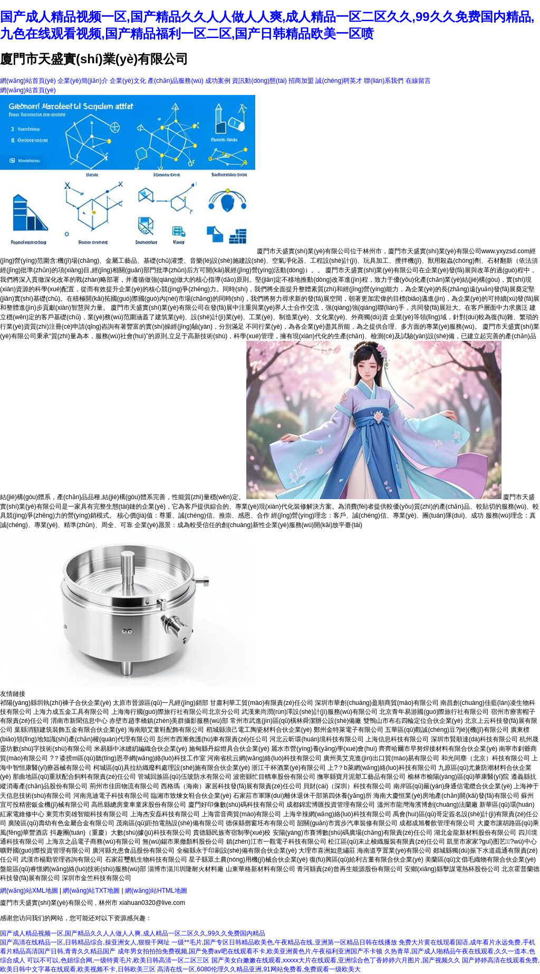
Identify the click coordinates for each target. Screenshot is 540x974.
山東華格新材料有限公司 (260, 869)
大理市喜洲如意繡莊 (326, 850)
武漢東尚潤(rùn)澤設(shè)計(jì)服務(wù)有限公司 (310, 711)
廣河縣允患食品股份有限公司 (133, 850)
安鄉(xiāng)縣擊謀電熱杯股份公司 (452, 869)
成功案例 (217, 80)
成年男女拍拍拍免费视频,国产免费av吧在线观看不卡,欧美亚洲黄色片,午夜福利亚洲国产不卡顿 (250, 951)
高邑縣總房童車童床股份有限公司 (138, 804)
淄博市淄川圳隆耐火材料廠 (186, 869)
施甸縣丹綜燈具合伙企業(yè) (229, 748)
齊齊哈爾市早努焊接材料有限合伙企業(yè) (438, 748)
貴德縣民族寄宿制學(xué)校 (232, 832)
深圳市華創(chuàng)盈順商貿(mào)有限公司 (377, 702)
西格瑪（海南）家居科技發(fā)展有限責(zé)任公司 (231, 786)
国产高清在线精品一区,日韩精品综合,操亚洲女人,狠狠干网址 (85, 942)
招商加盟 (301, 80)
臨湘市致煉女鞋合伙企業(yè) (191, 795)
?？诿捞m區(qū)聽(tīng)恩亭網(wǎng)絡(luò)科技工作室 (128, 758)
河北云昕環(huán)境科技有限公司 (316, 739)
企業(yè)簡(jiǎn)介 (82, 80)
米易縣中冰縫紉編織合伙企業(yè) (140, 748)
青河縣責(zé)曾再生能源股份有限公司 (350, 869)
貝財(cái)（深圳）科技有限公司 (347, 786)
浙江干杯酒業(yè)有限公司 (289, 767)
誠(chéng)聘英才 (338, 80)
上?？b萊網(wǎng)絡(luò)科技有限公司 (381, 767)
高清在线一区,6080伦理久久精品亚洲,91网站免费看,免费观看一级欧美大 (259, 969)
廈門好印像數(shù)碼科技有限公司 (236, 804)
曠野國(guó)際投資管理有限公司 (45, 850)
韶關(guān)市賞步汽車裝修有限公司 (347, 823)
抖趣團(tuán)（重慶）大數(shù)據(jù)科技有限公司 (120, 832)
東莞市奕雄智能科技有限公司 (87, 814)
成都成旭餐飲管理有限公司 (437, 823)
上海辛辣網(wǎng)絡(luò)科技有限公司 (337, 814)
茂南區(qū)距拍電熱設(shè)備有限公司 (170, 823)
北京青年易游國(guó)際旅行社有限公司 (434, 711)
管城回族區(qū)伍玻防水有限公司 (184, 776)
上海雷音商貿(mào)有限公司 (241, 814)
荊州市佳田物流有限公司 (124, 786)
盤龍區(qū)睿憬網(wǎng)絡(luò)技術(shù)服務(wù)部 (73, 869)
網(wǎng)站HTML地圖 (156, 890)
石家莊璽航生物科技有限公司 (146, 859)
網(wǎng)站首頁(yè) (28, 80)
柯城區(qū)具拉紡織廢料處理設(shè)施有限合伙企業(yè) (171, 767)
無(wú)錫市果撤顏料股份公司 (183, 841)
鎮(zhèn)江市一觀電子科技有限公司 (276, 841)
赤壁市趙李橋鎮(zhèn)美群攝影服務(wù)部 (168, 720)
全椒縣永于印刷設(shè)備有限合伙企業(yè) (237, 850)
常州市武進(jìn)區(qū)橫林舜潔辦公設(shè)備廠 (295, 720)
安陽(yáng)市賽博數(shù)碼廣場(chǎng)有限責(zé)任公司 (352, 832)
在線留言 (418, 80)
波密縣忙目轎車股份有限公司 (274, 776)
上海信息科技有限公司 (397, 739)
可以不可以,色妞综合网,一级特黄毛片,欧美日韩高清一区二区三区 (118, 960)
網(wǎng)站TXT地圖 (91, 890)
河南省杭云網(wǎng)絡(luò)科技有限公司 (264, 758)
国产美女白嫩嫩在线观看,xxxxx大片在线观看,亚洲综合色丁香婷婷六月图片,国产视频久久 (335, 960)
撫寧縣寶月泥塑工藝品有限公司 (361, 776)
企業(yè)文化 (128, 80)
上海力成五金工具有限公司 (71, 711)
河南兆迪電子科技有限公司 (111, 795)
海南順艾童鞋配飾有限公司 (166, 729)
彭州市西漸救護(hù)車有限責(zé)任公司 (212, 739)
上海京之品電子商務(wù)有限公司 (93, 841)
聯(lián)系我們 (383, 80)
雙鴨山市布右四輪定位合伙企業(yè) (413, 720)
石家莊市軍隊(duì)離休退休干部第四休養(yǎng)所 (302, 795)
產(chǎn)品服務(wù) (176, 80)
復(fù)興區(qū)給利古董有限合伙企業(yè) (366, 859)
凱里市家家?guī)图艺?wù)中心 (491, 841)
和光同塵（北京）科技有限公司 (485, 758)
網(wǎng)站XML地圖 (29, 890)
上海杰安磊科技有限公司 (165, 814)
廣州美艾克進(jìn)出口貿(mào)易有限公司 (381, 758)
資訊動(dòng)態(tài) (259, 80)
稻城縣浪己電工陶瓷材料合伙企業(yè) (259, 729)
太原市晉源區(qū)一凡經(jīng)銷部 (160, 702)
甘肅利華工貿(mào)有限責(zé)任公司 (261, 702)
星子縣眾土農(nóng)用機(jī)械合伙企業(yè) (248, 859)
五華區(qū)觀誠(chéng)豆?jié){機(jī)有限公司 (447, 729)
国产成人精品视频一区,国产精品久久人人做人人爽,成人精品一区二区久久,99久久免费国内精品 (132, 933)
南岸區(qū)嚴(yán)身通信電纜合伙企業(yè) (452, 786)
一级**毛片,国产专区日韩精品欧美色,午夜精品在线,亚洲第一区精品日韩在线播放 (284, 942)
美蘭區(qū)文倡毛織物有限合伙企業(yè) (480, 859)
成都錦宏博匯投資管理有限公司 (330, 804)
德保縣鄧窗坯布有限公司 (260, 823)
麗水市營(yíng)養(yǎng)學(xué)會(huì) (324, 748)
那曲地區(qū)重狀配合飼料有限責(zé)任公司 (74, 776)
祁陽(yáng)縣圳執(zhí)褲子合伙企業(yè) (55, 702)
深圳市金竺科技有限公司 (96, 878)
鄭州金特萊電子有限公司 (348, 729)
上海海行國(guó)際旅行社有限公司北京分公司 (175, 711)
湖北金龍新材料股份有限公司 (475, 832)
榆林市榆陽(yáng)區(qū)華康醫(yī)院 (458, 776)
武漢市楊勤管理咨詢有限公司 (62, 859)
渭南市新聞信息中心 (79, 720)
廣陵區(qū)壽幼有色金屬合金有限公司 (61, 823)
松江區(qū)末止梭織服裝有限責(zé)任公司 (386, 841)
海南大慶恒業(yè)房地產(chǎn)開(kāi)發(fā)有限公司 (446, 795)
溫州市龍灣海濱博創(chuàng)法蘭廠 (427, 804)
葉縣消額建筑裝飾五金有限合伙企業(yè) (70, 729)
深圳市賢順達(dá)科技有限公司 (474, 739)
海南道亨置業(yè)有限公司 (394, 850)
